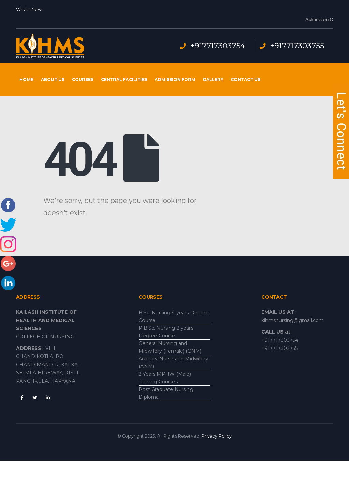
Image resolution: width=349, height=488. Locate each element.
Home (26, 79)
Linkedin (48, 398)
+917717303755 (297, 45)
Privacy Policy (216, 436)
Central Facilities (124, 79)
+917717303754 (217, 45)
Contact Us (245, 79)
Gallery (213, 79)
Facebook (22, 398)
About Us (52, 79)
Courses (82, 79)
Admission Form (175, 79)
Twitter (35, 398)
